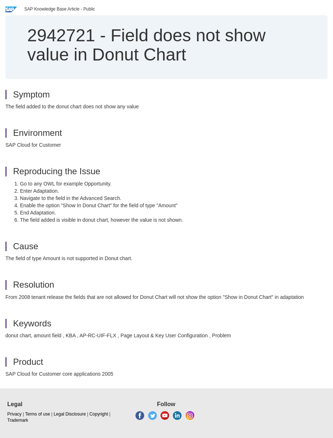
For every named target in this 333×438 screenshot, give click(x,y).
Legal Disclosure (70, 414)
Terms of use (37, 414)
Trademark (17, 420)
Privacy (14, 414)
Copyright (98, 414)
